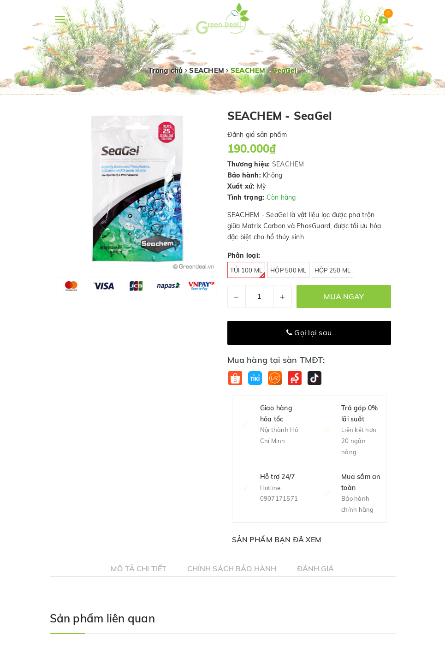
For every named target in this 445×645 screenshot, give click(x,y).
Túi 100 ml (248, 272)
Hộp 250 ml (332, 270)
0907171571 (279, 498)
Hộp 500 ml (288, 270)
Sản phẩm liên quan (102, 618)
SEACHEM (288, 164)
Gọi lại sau (309, 332)
